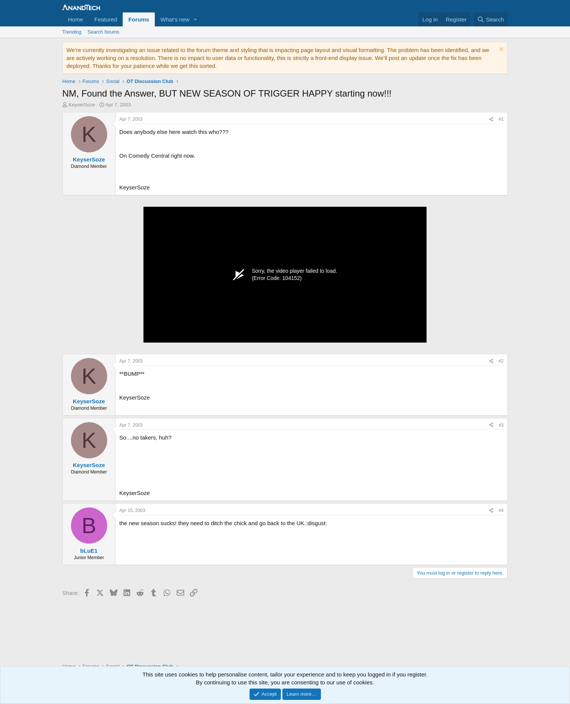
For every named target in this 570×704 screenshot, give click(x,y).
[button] (195, 19)
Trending (72, 32)
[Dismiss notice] (500, 50)
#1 (501, 119)
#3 (501, 425)
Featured (105, 19)
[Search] (490, 19)
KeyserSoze (82, 105)
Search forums (104, 32)
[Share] (491, 119)
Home (75, 19)
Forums (138, 19)
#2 (501, 361)
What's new (174, 19)
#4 (501, 510)
